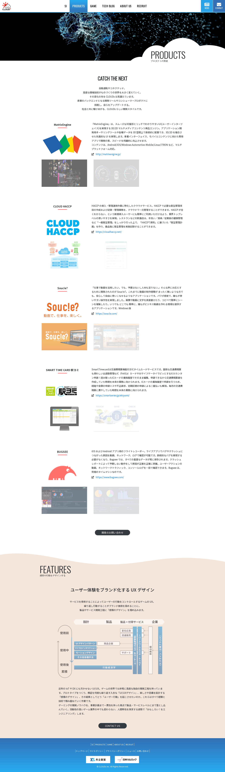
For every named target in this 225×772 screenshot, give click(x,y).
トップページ (82, 751)
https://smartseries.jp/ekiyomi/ (112, 395)
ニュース (131, 751)
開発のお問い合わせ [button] (112, 532)
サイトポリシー (97, 751)
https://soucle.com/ (106, 313)
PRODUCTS (100, 744)
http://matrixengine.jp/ (108, 154)
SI (92, 744)
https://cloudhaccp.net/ (109, 231)
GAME (109, 744)
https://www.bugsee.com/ (110, 477)
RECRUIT (129, 744)
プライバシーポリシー (115, 751)
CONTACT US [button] (112, 726)
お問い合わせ (143, 751)
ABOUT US (119, 744)
